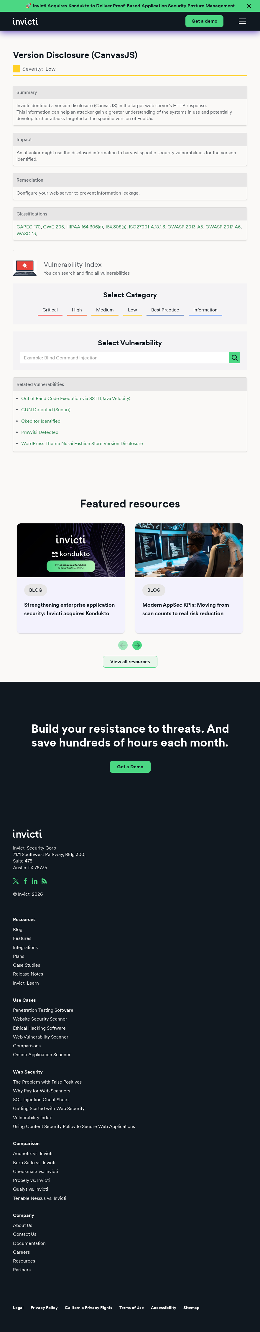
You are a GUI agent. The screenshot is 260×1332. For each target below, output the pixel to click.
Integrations (25, 947)
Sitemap (191, 1307)
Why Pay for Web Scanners (41, 1091)
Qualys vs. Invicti (30, 1189)
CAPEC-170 (29, 227)
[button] (241, 21)
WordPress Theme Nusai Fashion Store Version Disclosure (82, 443)
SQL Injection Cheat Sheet (41, 1099)
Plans (18, 956)
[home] (25, 21)
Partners (22, 1270)
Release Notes (28, 974)
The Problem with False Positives (47, 1082)
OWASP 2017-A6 (223, 227)
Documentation (29, 1243)
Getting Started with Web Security (49, 1108)
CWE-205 (53, 227)
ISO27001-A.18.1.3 (147, 227)
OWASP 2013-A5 (185, 227)
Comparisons (27, 1046)
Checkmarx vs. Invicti (35, 1171)
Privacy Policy (44, 1307)
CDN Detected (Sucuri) (45, 409)
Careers (21, 1252)
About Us (22, 1225)
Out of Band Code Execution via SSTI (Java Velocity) (75, 398)
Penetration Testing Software (43, 1010)
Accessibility (163, 1307)
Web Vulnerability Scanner (40, 1037)
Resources (24, 1261)
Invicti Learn (26, 983)
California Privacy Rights (88, 1307)
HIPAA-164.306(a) (84, 227)
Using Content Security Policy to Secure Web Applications (74, 1126)
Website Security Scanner (40, 1019)
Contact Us (24, 1234)
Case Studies (26, 965)
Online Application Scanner (42, 1054)
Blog (17, 929)
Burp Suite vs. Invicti (34, 1162)
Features (22, 938)
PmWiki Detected (39, 432)
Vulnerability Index (32, 1117)
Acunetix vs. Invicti (32, 1153)
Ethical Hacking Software (39, 1028)
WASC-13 (26, 233)
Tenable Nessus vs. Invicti (39, 1198)
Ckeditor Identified (40, 421)
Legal (18, 1307)
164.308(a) (115, 227)
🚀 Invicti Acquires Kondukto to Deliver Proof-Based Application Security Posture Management (130, 6)
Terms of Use (131, 1307)
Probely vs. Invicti (31, 1180)
